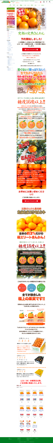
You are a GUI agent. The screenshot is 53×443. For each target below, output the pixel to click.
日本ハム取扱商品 (21, 5)
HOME (13, 2)
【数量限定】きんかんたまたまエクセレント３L (22, 395)
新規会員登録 (19, 438)
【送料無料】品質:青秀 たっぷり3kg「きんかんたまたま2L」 (21, 426)
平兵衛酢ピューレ (9, 62)
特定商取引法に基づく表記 (29, 438)
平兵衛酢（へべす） (9, 56)
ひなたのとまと (14, 5)
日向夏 (35, 5)
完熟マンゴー (10, 5)
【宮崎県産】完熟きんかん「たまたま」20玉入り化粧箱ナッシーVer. (34, 426)
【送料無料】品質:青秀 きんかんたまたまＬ (41, 411)
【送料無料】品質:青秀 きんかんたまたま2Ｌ (34, 411)
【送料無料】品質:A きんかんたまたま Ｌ (21, 411)
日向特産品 (42, 5)
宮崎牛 (17, 5)
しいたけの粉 (9, 46)
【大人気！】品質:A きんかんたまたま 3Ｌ (34, 395)
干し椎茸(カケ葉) (9, 44)
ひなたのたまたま (32, 5)
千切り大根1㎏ (9, 48)
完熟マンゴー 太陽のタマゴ (11, 31)
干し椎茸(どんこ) (9, 42)
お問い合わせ (36, 438)
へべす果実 (24, 5)
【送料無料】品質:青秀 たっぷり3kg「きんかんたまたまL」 (28, 426)
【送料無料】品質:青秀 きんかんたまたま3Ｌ (28, 411)
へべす (39, 5)
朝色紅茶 (8, 41)
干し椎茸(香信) (9, 43)
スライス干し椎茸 (9, 45)
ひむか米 (8, 52)
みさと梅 (28, 5)
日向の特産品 (8, 40)
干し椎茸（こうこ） (9, 50)
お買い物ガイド (18, 2)
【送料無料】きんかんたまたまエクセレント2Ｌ (28, 395)
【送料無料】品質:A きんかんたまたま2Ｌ (41, 395)
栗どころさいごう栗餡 (10, 47)
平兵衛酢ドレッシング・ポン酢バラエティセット (11, 63)
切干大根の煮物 (9, 49)
